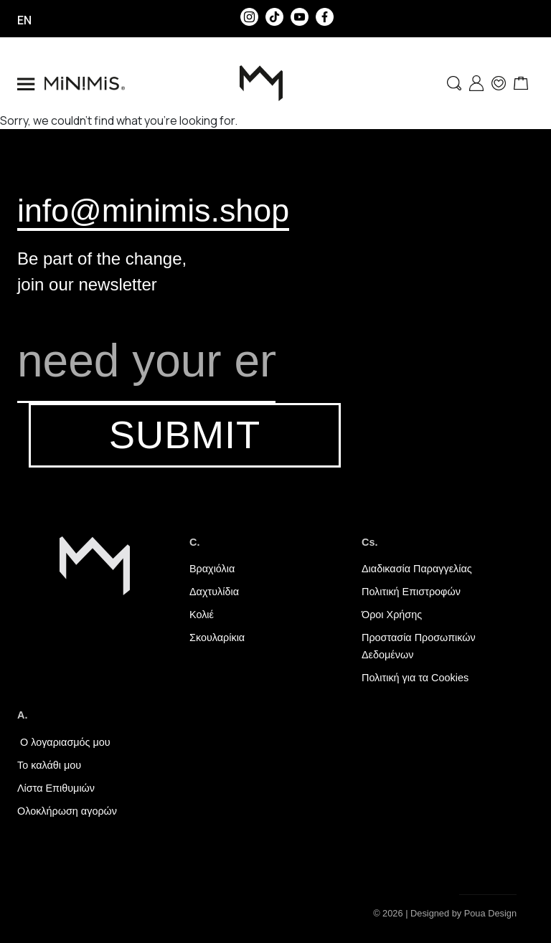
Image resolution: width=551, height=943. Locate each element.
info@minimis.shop (153, 210)
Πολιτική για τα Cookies (415, 677)
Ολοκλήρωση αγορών (67, 811)
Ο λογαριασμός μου (63, 742)
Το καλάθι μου (49, 765)
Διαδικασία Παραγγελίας (417, 568)
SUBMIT (184, 435)
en (24, 20)
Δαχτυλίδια (214, 591)
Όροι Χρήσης (392, 614)
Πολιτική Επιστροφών (411, 591)
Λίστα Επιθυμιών (56, 788)
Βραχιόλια (212, 568)
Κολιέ (201, 614)
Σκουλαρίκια (217, 637)
